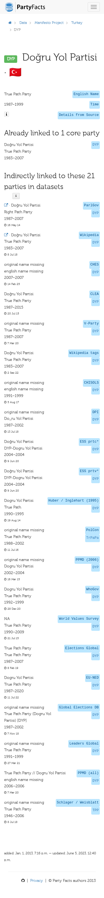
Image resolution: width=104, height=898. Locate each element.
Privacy (36, 880)
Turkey (76, 23)
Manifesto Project (49, 23)
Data (23, 23)
